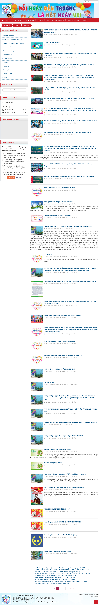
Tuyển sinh (18, 20)
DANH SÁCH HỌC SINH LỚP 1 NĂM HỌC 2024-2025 (59, 369)
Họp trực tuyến (7, 47)
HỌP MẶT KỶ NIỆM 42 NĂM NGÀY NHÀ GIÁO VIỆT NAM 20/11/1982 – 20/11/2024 (69, 98)
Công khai (49, 20)
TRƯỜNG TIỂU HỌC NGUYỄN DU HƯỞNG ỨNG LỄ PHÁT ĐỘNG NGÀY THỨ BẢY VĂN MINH (70, 422)
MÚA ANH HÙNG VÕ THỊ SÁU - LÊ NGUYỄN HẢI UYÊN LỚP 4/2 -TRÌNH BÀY (61, 581)
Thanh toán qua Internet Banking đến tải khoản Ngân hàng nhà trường (14, 173)
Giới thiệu (9, 20)
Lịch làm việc (29, 20)
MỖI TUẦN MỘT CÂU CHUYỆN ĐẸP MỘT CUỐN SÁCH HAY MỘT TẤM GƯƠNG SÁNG (69, 65)
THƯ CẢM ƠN (48, 254)
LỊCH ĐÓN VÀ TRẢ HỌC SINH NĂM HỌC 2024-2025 (59, 341)
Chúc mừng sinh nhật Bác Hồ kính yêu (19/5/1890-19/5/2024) (62, 522)
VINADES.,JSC (95, 596)
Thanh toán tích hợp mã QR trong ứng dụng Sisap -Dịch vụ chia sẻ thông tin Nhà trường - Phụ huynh (14, 155)
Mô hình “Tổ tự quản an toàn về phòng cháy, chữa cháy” (55, 579)
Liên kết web (14, 90)
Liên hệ (84, 20)
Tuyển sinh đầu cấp (8, 51)
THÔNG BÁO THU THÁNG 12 (52, 42)
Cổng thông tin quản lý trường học (12, 39)
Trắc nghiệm (6, 70)
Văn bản (5, 62)
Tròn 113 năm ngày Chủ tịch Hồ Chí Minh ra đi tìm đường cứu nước (64, 487)
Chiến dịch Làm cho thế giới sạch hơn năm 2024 (58, 202)
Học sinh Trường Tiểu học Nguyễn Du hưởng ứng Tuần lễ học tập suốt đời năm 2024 (69, 176)
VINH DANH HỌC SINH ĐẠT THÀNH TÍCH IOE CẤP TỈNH (55, 577)
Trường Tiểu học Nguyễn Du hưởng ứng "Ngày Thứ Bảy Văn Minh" (63, 436)
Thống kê (40, 20)
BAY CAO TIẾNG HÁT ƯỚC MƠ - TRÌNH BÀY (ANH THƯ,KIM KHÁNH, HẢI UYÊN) (62, 570)
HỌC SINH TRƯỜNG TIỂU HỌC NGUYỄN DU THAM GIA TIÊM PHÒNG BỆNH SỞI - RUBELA (70, 121)
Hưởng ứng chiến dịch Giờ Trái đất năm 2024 (52, 583)
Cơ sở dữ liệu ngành (8, 35)
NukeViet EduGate (88, 594)
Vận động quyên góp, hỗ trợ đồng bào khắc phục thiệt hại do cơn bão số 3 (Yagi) (68, 226)
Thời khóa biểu (7, 58)
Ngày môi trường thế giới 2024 (53, 462)
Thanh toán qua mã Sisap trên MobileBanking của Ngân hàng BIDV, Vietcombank (13, 161)
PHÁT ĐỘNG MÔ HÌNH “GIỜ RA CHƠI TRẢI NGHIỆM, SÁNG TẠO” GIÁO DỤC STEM (63, 573)
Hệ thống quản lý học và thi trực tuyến (13, 43)
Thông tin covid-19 (73, 20)
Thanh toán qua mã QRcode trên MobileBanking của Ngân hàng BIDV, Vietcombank (13, 168)
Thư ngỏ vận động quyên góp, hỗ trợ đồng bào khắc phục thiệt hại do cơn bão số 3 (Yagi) (70, 281)
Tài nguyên (6, 66)
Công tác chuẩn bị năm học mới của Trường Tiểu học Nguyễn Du (63, 355)
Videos (5, 77)
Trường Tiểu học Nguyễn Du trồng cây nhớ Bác (58, 551)
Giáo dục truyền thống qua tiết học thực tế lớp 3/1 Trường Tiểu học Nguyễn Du (67, 132)
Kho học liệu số (7, 54)
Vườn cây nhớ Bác (49, 382)
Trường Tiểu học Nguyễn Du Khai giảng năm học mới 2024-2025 (63, 315)
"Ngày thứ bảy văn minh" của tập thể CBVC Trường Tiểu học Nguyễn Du (65, 474)
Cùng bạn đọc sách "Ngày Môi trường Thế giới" (58, 449)
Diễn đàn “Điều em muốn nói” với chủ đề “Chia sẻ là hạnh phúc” (57, 572)
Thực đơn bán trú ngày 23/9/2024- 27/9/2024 (57, 215)
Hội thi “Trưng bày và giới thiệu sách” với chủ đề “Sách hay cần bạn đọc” (60, 568)
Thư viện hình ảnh (8, 73)
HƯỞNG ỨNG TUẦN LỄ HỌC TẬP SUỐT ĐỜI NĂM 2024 (60, 188)
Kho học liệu (59, 20)
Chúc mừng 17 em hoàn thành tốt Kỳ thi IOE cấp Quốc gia (61, 535)
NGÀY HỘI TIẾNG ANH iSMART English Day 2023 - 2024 (55, 575)
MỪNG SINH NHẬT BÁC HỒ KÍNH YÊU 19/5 (57, 509)
